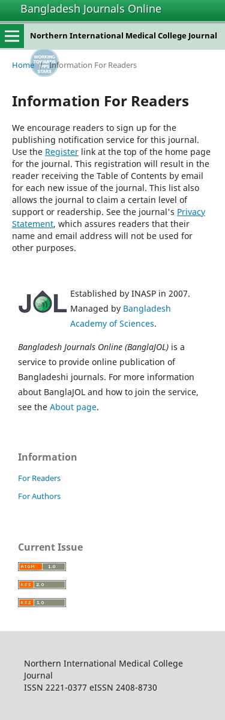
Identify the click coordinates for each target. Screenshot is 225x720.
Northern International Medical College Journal (123, 35)
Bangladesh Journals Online (90, 8)
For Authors (39, 496)
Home (23, 64)
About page (73, 407)
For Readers (39, 478)
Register (62, 151)
